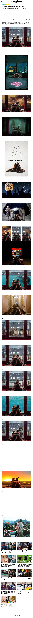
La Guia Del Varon (16, 1)
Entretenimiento (4, 4)
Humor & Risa (8, 4)
